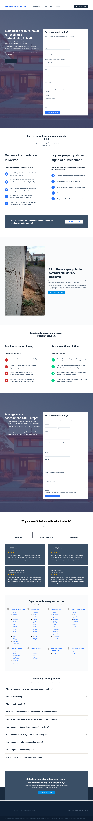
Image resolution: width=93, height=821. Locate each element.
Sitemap (76, 810)
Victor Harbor (16, 663)
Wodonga (35, 638)
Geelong (35, 619)
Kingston (35, 657)
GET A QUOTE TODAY (81, 6)
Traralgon (35, 631)
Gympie (54, 621)
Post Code (47, 75)
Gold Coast (55, 619)
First (45, 44)
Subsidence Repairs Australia (15, 6)
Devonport (35, 653)
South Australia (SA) (17, 648)
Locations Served (37, 6)
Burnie (34, 652)
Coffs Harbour (16, 619)
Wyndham (35, 639)
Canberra (55, 653)
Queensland (48, 802)
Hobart (34, 655)
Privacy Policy (70, 810)
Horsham (35, 621)
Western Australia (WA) (78, 609)
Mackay (55, 628)
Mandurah (75, 624)
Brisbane (55, 612)
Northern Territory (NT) (78, 648)
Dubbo (14, 621)
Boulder (75, 614)
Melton (34, 624)
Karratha (75, 622)
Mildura (34, 626)
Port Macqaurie (16, 633)
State (46, 69)
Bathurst (15, 616)
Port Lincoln (15, 660)
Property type (48, 82)
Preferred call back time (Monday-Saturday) (54, 89)
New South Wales (30, 802)
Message (47, 95)
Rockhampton (56, 633)
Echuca (34, 617)
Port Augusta (16, 658)
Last (58, 44)
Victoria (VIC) (35, 609)
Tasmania (63, 802)
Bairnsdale (35, 612)
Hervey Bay (55, 622)
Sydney (14, 636)
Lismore (14, 624)
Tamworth (15, 638)
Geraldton (75, 619)
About (51, 6)
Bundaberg (55, 614)
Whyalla (14, 662)
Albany (74, 612)
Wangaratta (35, 633)
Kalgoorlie (75, 621)
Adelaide (15, 652)
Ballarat (34, 614)
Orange (14, 631)
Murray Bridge (16, 657)
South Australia (56, 802)
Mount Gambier (16, 655)
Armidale (15, 614)
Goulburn (15, 622)
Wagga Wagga (16, 643)
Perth (74, 626)
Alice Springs (76, 652)
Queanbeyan (15, 634)
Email (46, 48)
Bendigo (35, 616)
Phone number (48, 54)
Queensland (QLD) (56, 609)
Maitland (15, 626)
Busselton (75, 617)
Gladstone (55, 617)
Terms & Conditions (83, 810)
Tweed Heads (16, 639)
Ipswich (55, 624)
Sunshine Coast (56, 634)
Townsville (55, 638)
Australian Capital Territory (19, 802)
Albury (14, 612)
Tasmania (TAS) (35, 648)
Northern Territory (40, 802)
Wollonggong (16, 641)
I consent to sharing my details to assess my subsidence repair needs (61, 109)
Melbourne (35, 622)
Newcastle (15, 628)
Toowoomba (56, 636)
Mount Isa (55, 631)
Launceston (35, 658)
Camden (15, 617)
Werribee (35, 636)
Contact (58, 6)
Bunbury (75, 616)
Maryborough (56, 629)
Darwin (74, 653)
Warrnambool (36, 634)
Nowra (14, 629)
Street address (48, 62)
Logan (54, 626)
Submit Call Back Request (52, 112)
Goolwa (14, 653)
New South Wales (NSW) (18, 609)
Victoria (68, 802)
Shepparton (35, 629)
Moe (34, 628)
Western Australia (76, 802)
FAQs (46, 6)
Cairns (54, 616)
